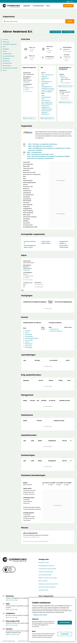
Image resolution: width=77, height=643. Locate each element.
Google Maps (26, 82)
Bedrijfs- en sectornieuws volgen (47, 578)
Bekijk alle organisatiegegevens (47, 118)
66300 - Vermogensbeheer (46, 96)
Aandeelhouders (7, 63)
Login (68, 1)
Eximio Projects (45, 241)
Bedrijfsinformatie (43, 562)
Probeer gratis (68, 5)
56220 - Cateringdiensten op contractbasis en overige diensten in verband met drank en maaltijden (47, 88)
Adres (4, 46)
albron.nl (25, 86)
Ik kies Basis (65, 634)
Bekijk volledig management (66, 102)
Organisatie (26, 6)
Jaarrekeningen (7, 53)
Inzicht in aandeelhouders (45, 572)
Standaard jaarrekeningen (10, 68)
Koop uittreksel (55, 32)
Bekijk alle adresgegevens (29, 118)
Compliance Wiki (43, 590)
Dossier (5, 51)
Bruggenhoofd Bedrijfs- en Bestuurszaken (64, 243)
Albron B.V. (62, 76)
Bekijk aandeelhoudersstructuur (66, 86)
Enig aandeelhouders (9, 56)
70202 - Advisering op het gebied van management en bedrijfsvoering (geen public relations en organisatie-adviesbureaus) (46, 109)
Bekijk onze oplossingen (12, 600)
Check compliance (67, 32)
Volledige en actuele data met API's (48, 584)
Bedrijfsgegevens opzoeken (46, 565)
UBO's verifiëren (43, 581)
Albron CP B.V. (64, 77)
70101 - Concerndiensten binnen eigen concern (46, 100)
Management (6, 58)
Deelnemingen (7, 65)
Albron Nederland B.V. (65, 80)
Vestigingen (6, 49)
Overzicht (5, 39)
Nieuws (5, 70)
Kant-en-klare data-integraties (47, 587)
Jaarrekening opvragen (45, 575)
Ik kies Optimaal (64, 622)
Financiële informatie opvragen (47, 568)
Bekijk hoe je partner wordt (12, 634)
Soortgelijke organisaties (10, 44)
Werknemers (6, 61)
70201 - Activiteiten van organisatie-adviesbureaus (47, 76)
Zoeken (69, 21)
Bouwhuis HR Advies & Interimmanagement (30, 243)
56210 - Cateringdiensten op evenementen (46, 81)
